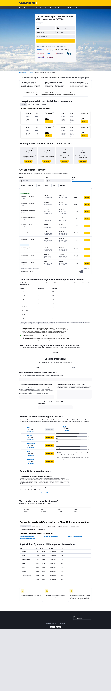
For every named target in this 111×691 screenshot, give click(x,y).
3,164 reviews (30, 455)
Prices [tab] (37, 367)
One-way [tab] (44, 104)
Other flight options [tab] (75, 526)
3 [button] (87, 271)
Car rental (60, 7)
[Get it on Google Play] (52, 627)
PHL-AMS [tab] (55, 352)
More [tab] (73, 367)
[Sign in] (76, 8)
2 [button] (84, 271)
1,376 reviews (30, 431)
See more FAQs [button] (44, 492)
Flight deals (53, 7)
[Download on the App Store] (58, 627)
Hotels (47, 7)
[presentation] (63, 19)
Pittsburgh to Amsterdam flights (27, 538)
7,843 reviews (30, 463)
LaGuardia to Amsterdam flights (75, 536)
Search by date (28, 7)
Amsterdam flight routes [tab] (37, 526)
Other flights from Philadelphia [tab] (28, 529)
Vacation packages (39, 7)
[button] (45, 32)
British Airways (30, 459)
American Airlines (31, 443)
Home (21, 7)
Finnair (28, 427)
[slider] (92, 181)
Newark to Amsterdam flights (27, 536)
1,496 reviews (30, 439)
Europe (24, 72)
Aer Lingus (29, 435)
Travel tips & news (69, 7)
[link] (28, 161)
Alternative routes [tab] (25, 526)
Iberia (28, 451)
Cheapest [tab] (23, 104)
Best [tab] (29, 104)
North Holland (30, 72)
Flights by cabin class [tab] (63, 526)
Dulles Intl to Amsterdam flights (51, 536)
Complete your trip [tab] (50, 526)
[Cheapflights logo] (27, 3)
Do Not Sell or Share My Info (51, 623)
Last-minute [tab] (36, 104)
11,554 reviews (30, 447)
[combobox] (39, 23)
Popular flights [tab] (41, 529)
